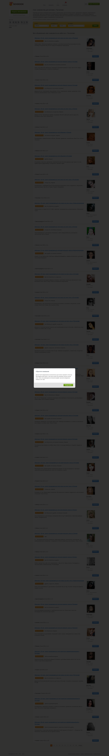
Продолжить (68, 385)
